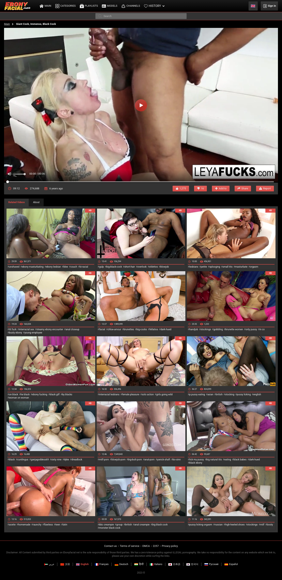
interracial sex (26, 329)
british (219, 394)
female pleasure (130, 394)
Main (7, 23)
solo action (148, 394)
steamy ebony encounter (49, 329)
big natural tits (214, 459)
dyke (66, 459)
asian (210, 394)
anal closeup (72, 329)
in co (262, 329)
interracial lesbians (109, 394)
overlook (142, 266)
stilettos (153, 266)
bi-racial (84, 266)
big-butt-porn (135, 459)
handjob (193, 329)
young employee (33, 332)
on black (13, 394)
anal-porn (149, 459)
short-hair (129, 266)
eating (227, 459)
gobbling (218, 329)
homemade (24, 524)
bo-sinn (177, 459)
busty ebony (15, 332)
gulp (101, 266)
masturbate (241, 266)
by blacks (67, 394)
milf (262, 524)
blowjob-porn (118, 459)
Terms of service (129, 545)
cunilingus (22, 459)
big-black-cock (114, 266)
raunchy (37, 524)
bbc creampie (106, 524)
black (12, 459)
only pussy (251, 329)
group (119, 524)
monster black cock (109, 527)
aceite (12, 524)
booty (270, 524)
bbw (65, 266)
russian (218, 524)
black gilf (55, 394)
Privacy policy (170, 545)
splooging (214, 266)
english (257, 394)
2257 (156, 545)
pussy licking (244, 394)
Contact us (110, 545)
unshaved (14, 266)
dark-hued (165, 329)
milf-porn (104, 459)
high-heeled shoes (235, 524)
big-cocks (142, 329)
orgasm (254, 266)
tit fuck (12, 329)
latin (65, 524)
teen (57, 524)
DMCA (146, 545)
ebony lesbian (53, 266)
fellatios (153, 329)
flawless (48, 524)
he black (25, 394)
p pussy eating (197, 394)
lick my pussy (196, 459)
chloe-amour (114, 329)
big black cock (160, 524)
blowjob (164, 266)
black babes (240, 459)
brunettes (129, 329)
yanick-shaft (163, 459)
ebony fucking (39, 394)
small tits (228, 266)
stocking (229, 394)
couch (73, 266)
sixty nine (56, 459)
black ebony (195, 462)
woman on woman (19, 397)
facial (102, 329)
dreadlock (77, 459)
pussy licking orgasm (200, 524)
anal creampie (142, 524)
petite (204, 266)
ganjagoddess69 (40, 459)
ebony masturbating (33, 266)
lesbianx (193, 266)
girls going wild (164, 394)
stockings (206, 329)
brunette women (234, 329)
